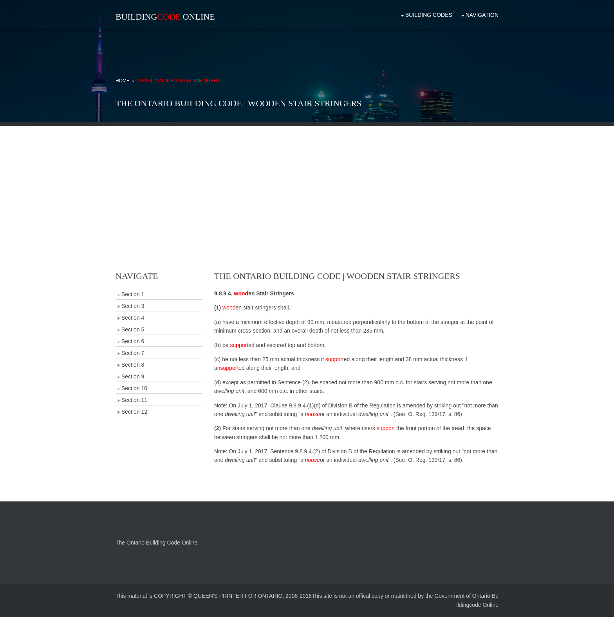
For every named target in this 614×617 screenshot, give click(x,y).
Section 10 (134, 388)
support (239, 345)
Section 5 (132, 329)
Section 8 (132, 365)
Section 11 (134, 400)
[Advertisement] (307, 181)
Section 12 (134, 412)
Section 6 (132, 341)
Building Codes (428, 15)
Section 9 (132, 376)
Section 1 (132, 294)
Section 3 (132, 306)
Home (123, 80)
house (312, 414)
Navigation (482, 15)
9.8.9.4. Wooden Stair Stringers (179, 80)
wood (241, 293)
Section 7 (132, 353)
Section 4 (132, 318)
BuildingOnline (165, 17)
